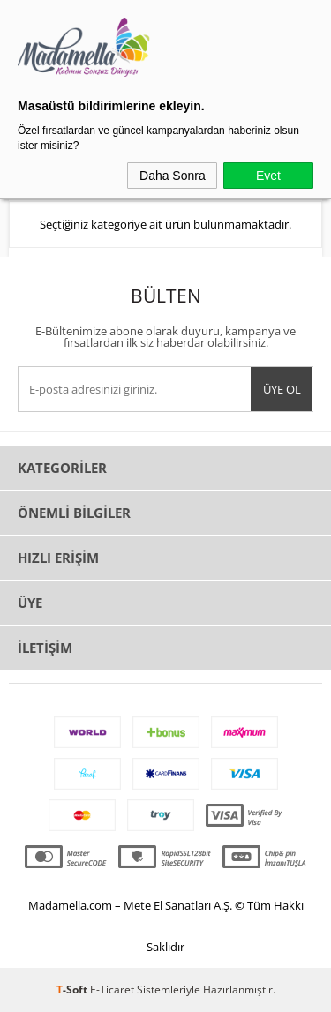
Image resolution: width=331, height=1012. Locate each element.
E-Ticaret (112, 989)
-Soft (73, 989)
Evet (268, 176)
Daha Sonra (172, 176)
